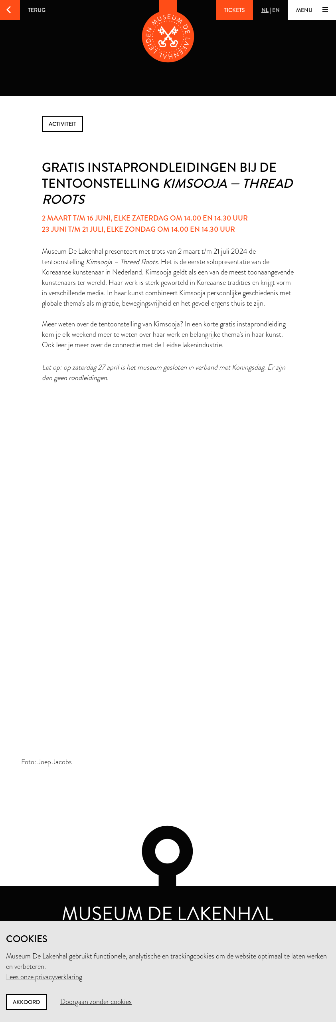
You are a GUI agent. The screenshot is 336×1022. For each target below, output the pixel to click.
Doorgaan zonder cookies (96, 1001)
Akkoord (26, 1002)
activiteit (62, 124)
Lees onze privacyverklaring (44, 977)
